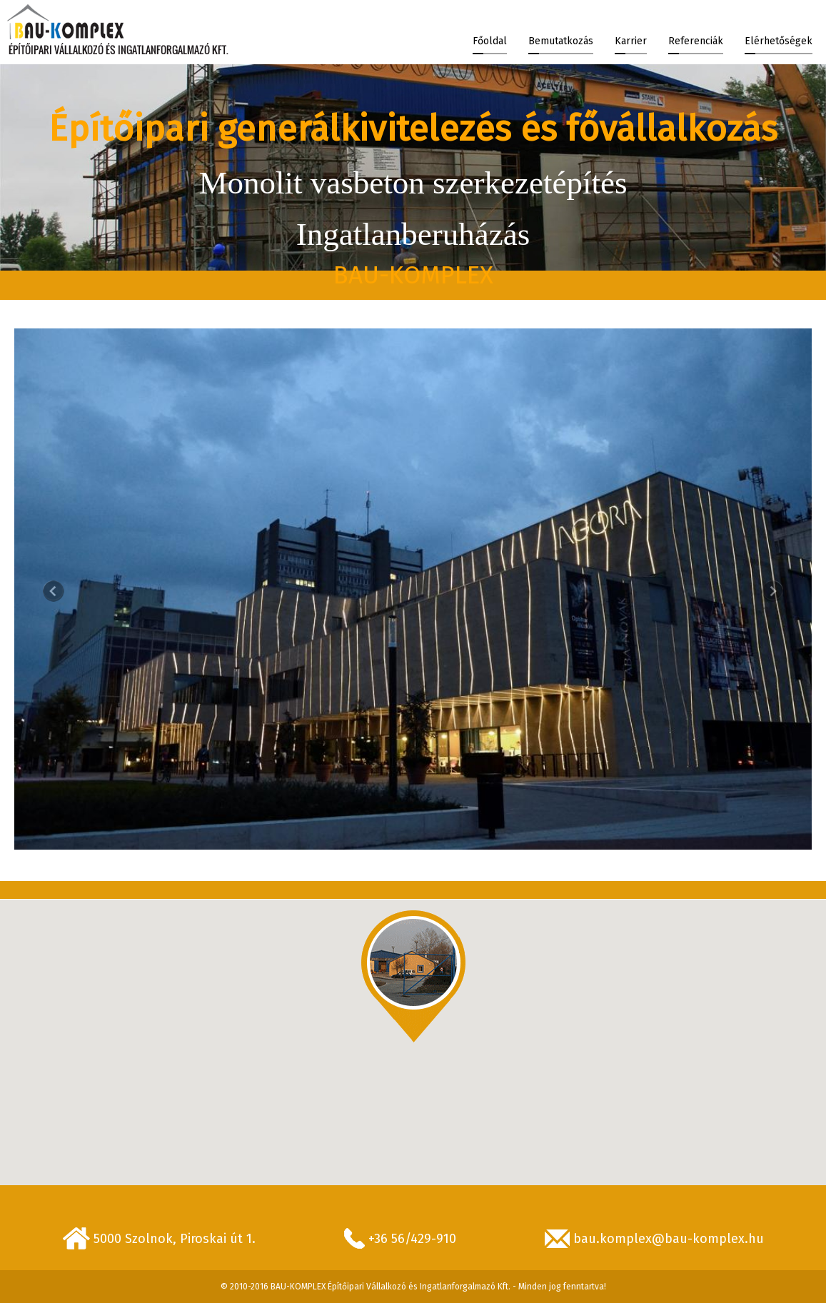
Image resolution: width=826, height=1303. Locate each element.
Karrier (631, 41)
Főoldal (490, 41)
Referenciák (695, 41)
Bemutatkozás (560, 41)
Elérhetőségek (778, 41)
